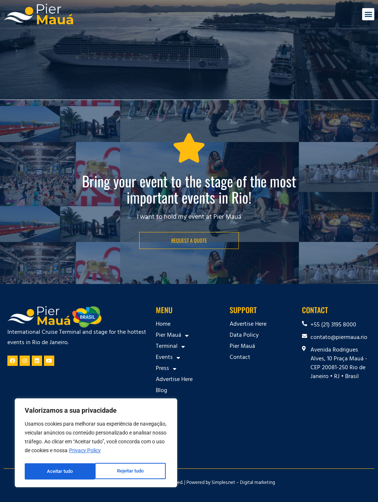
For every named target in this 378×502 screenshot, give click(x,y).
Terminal (170, 346)
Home (163, 324)
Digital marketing (257, 483)
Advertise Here (174, 380)
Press (166, 369)
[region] (96, 444)
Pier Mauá (172, 335)
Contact (166, 402)
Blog (161, 391)
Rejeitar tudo (60, 471)
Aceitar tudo (132, 471)
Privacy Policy (85, 453)
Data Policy (244, 335)
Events (168, 357)
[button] (368, 14)
